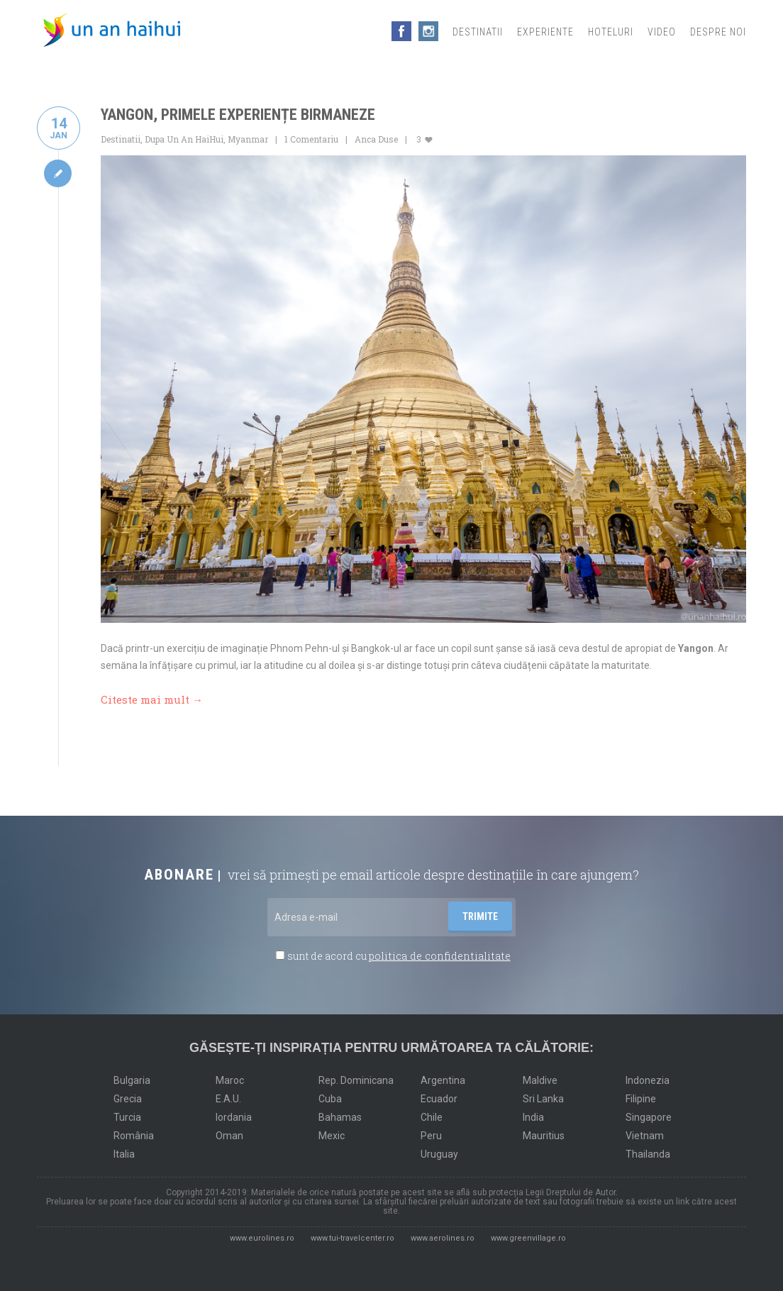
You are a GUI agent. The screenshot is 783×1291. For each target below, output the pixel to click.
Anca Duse (376, 139)
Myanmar (248, 139)
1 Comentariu (311, 139)
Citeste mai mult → (152, 699)
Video (662, 32)
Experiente (545, 32)
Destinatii (477, 32)
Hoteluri (610, 32)
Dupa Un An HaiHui (184, 139)
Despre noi (718, 32)
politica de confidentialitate (439, 953)
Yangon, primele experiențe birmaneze (238, 114)
